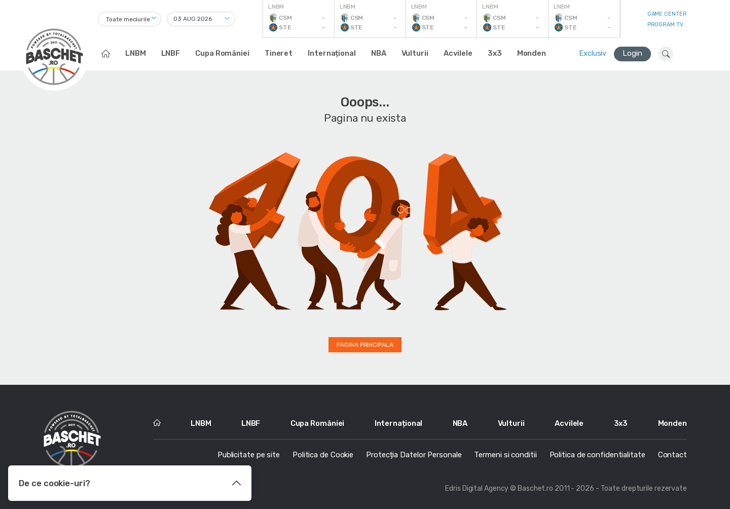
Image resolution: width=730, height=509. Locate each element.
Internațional (332, 53)
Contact (672, 454)
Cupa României (222, 53)
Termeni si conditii (505, 454)
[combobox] (129, 19)
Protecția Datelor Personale (413, 454)
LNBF (170, 53)
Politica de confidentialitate (597, 454)
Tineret (279, 53)
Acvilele (458, 53)
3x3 (495, 53)
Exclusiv (592, 53)
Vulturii (415, 53)
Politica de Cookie (323, 454)
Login (632, 53)
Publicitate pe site (248, 454)
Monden (531, 53)
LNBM (135, 53)
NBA (378, 53)
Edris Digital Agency (476, 488)
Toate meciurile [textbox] (128, 19)
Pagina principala (365, 344)
